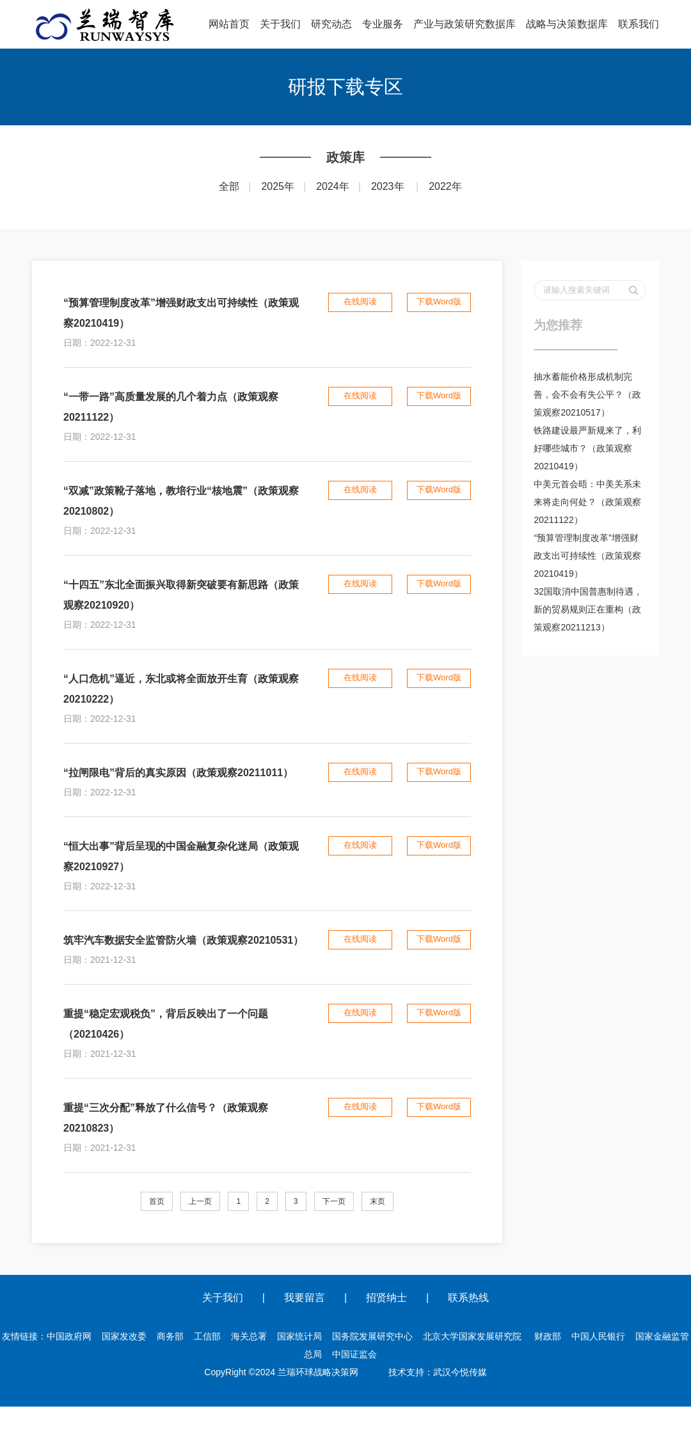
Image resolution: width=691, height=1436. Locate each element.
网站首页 (229, 24)
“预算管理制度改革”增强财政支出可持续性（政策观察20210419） (587, 556)
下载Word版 (439, 301)
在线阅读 (360, 301)
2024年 (332, 186)
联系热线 (468, 1297)
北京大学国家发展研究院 (472, 1336)
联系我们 (638, 24)
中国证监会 (354, 1354)
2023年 (387, 186)
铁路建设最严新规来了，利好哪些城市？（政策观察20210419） (587, 448)
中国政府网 (69, 1336)
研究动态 (331, 24)
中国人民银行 (598, 1336)
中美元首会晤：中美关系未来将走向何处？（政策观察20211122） (587, 502)
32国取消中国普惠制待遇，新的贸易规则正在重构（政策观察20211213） (588, 609)
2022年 (445, 186)
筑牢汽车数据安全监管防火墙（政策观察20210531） (183, 940)
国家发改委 (124, 1336)
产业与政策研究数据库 (464, 24)
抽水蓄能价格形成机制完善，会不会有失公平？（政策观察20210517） (587, 394)
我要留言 (304, 1297)
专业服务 (382, 24)
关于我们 (280, 24)
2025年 (277, 186)
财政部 (547, 1336)
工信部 (207, 1336)
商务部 (170, 1336)
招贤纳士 (386, 1297)
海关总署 (249, 1336)
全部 (229, 186)
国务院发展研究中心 (372, 1336)
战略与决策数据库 (567, 24)
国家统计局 (299, 1336)
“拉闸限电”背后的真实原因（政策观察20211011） (178, 772)
